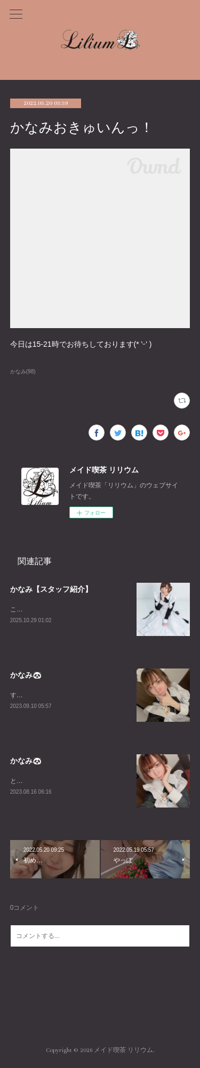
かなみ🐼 (26, 675)
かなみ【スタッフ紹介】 (51, 589)
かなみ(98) (23, 371)
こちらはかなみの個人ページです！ (61, 609)
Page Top (100, 1008)
